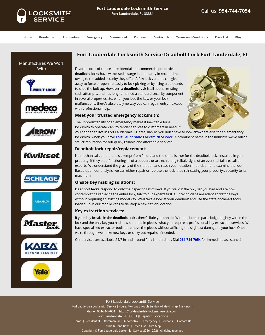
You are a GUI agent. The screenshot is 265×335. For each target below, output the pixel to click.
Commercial (118, 37)
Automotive (71, 37)
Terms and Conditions (192, 37)
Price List (221, 37)
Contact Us (161, 37)
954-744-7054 (235, 10)
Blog (238, 37)
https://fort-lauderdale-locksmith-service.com (148, 311)
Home (28, 37)
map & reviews (181, 306)
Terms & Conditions (117, 326)
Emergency (94, 37)
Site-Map (155, 326)
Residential (47, 37)
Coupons (140, 37)
